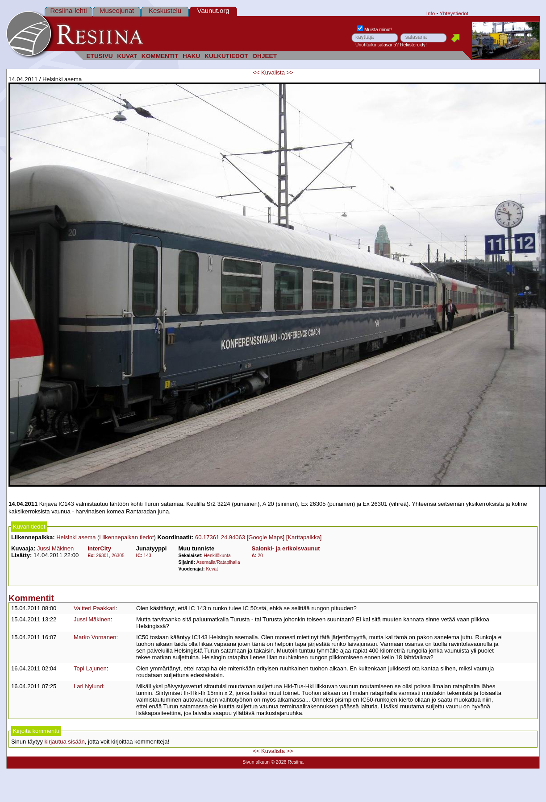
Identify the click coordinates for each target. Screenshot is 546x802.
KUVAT (127, 56)
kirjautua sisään (65, 741)
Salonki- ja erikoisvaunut (285, 548)
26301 (102, 555)
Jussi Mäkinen (55, 548)
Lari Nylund (88, 686)
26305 (118, 555)
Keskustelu (165, 10)
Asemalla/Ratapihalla (218, 562)
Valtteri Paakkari (95, 608)
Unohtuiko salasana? (377, 44)
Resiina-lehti (68, 10)
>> (289, 72)
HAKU (191, 56)
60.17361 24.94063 (220, 537)
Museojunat (117, 10)
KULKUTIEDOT (226, 56)
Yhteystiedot (454, 13)
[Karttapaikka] (304, 537)
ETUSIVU (99, 56)
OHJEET (264, 56)
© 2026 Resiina (287, 762)
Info (430, 13)
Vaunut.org (213, 10)
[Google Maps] (266, 537)
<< (256, 72)
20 (260, 555)
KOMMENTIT (160, 56)
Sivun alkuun (256, 762)
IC (138, 555)
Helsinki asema (76, 537)
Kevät (212, 568)
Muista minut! (374, 29)
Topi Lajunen (90, 668)
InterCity (99, 548)
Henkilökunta (217, 555)
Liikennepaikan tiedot (126, 537)
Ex (90, 555)
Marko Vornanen (95, 637)
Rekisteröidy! (413, 44)
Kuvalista (273, 72)
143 (147, 555)
